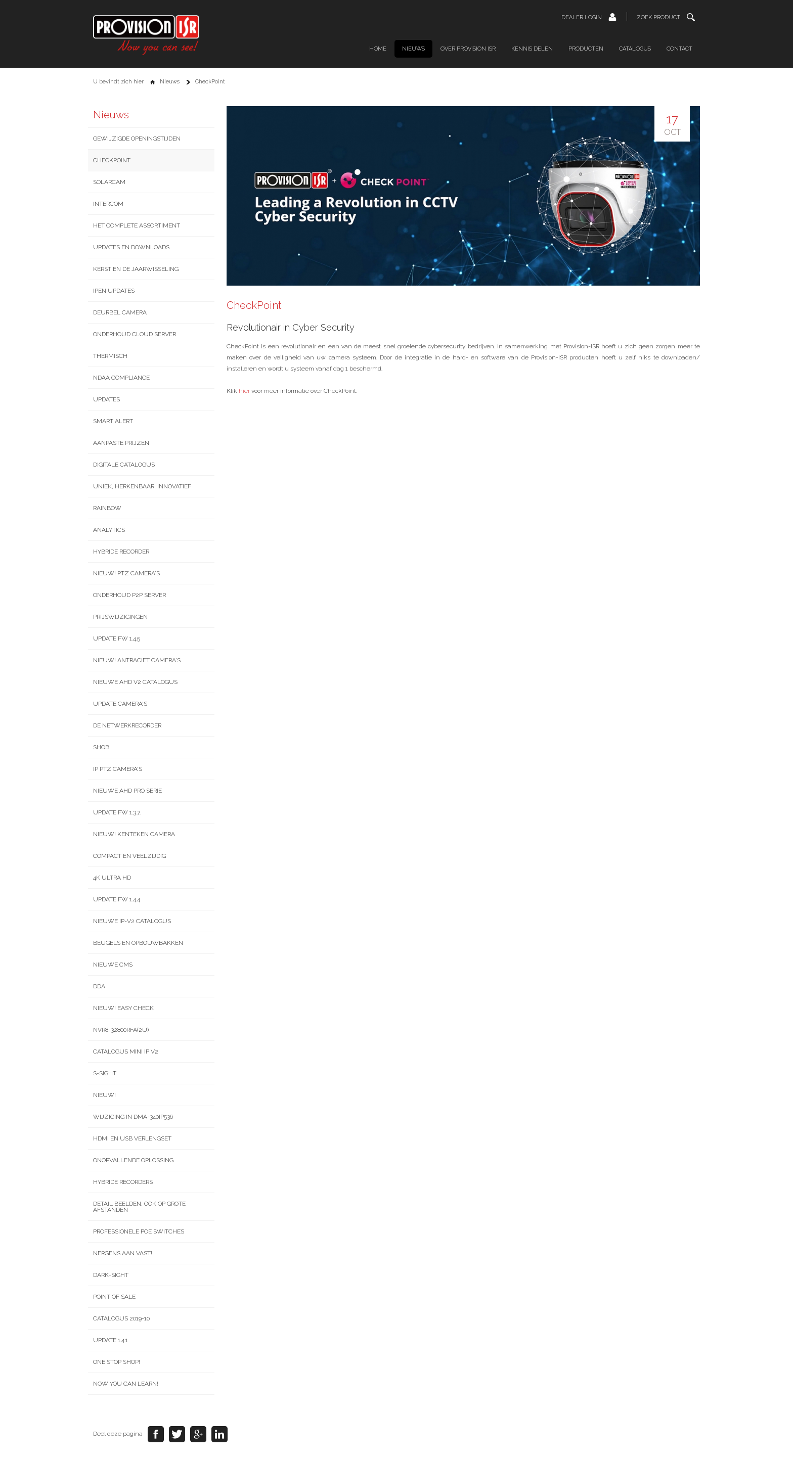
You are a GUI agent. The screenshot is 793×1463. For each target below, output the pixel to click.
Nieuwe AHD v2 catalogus (135, 681)
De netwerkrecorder (127, 725)
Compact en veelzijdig (129, 855)
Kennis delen (532, 48)
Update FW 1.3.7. (117, 812)
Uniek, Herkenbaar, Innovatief (142, 486)
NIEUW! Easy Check (123, 1008)
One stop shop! (116, 1361)
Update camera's (120, 703)
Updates (106, 399)
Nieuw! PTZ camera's (126, 573)
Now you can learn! (125, 1383)
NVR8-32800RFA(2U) (121, 1029)
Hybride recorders (123, 1181)
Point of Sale (114, 1296)
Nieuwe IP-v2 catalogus (132, 921)
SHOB (101, 747)
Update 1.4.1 (110, 1340)
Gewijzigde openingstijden (137, 138)
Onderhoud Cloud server (134, 334)
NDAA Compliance (121, 377)
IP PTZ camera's (117, 768)
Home (377, 48)
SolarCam (109, 182)
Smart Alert (113, 421)
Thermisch (110, 355)
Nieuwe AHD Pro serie (127, 790)
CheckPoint (111, 160)
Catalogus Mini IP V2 (125, 1051)
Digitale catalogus (124, 464)
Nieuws (413, 48)
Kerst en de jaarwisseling (136, 268)
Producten (585, 48)
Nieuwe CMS (113, 964)
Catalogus (635, 48)
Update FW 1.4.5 (116, 638)
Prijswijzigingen (120, 616)
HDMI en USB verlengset (132, 1138)
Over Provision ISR (468, 48)
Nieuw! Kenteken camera (134, 834)
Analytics (109, 529)
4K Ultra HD (112, 877)
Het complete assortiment (136, 225)
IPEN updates (114, 290)
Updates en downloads (131, 247)
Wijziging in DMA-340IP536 (133, 1116)
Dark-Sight (110, 1274)
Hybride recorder (121, 551)
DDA (99, 986)
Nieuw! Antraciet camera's (137, 660)
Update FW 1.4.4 (116, 899)
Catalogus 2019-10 (121, 1318)
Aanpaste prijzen (121, 442)
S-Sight (104, 1073)
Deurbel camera (120, 312)
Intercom (108, 203)
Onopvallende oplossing (133, 1160)
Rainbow (107, 508)
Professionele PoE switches (138, 1231)
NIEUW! (104, 1095)
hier (244, 390)
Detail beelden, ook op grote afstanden (139, 1206)
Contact (679, 48)
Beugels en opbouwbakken (138, 942)
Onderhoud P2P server (129, 595)
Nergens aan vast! (122, 1253)
